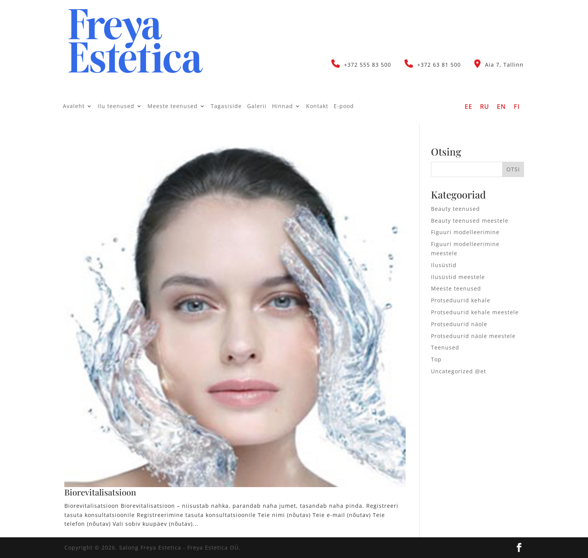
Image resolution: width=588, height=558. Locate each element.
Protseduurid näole (459, 324)
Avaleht (74, 106)
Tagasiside (226, 106)
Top (436, 359)
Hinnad (282, 106)
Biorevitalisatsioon (100, 492)
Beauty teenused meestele (469, 220)
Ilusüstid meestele (458, 277)
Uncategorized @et (458, 371)
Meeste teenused (172, 106)
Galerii (257, 106)
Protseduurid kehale (460, 300)
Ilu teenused (116, 106)
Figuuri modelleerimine (465, 232)
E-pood (344, 106)
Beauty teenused (455, 208)
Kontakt (317, 106)
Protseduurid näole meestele (473, 336)
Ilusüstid (444, 265)
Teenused (445, 347)
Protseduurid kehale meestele (475, 312)
